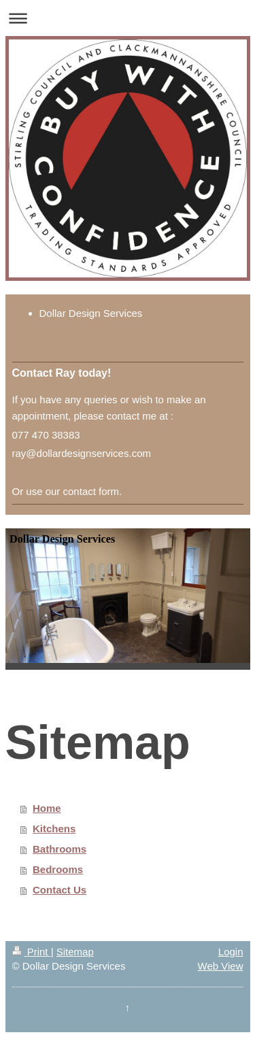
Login (230, 951)
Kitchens (54, 828)
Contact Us (59, 890)
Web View (220, 966)
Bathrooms (59, 849)
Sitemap (75, 951)
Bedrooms (58, 869)
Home (47, 808)
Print (31, 951)
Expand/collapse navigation (127, 18)
